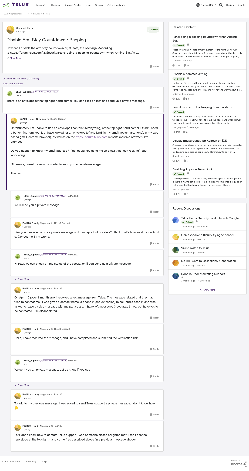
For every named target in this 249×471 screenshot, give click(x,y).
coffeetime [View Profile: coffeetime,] (202, 226)
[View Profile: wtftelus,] (175, 263)
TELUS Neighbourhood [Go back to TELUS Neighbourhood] (12, 14)
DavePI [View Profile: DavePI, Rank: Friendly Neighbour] (176, 60)
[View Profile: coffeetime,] (175, 220)
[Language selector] (206, 5)
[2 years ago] (187, 93)
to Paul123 (73, 196)
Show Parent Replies (13, 83)
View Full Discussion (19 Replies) (20, 78)
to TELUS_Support (56, 119)
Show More (14, 58)
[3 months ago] (188, 226)
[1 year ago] (186, 60)
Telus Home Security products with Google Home (210, 218)
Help (44, 461)
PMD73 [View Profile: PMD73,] (201, 239)
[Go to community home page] (16, 4)
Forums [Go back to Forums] (36, 14)
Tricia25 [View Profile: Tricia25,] (201, 252)
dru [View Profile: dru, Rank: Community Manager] (174, 155)
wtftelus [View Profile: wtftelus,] (201, 265)
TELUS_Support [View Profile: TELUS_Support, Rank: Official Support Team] (22, 91)
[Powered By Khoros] (239, 463)
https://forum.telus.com (91, 137)
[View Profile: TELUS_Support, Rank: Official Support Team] (10, 93)
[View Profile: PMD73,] (175, 237)
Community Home (11, 461)
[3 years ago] (182, 155)
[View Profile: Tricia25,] (175, 250)
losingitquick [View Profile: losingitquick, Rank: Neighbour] (178, 127)
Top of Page (31, 461)
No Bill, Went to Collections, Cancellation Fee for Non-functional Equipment (211, 261)
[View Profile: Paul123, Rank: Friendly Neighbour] (14, 121)
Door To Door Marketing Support (203, 274)
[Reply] (154, 66)
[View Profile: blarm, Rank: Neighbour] (10, 30)
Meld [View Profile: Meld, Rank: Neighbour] (174, 189)
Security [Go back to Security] (46, 14)
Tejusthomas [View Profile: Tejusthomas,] (203, 280)
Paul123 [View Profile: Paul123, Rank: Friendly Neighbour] (23, 119)
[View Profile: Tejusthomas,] (175, 276)
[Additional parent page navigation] (28, 14)
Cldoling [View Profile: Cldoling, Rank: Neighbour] (176, 93)
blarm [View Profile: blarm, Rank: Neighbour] (19, 28)
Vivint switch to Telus (195, 248)
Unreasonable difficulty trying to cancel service (207, 235)
